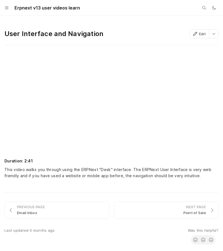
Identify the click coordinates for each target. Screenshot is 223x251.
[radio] (195, 240)
